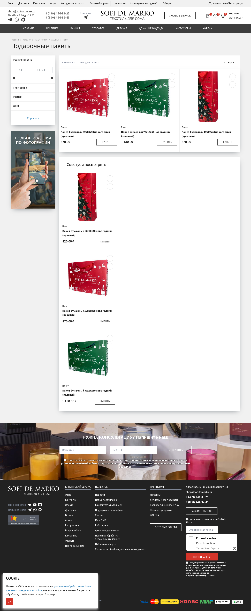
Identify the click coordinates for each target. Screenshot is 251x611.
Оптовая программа (161, 510)
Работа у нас (102, 525)
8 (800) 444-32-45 (57, 17)
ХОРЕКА (154, 515)
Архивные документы (107, 530)
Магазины (155, 494)
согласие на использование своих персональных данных (141, 460)
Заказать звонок (180, 15)
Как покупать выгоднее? (143, 3)
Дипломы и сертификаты (164, 499)
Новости (100, 494)
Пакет (64, 127)
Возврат (70, 515)
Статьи (99, 515)
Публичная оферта (105, 544)
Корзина (234, 13)
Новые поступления (106, 499)
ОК (9, 602)
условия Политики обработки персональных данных (95, 463)
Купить (106, 142)
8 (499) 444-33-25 (57, 13)
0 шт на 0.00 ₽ (236, 17)
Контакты (120, 3)
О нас (11, 3)
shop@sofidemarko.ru (21, 11)
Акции (52, 3)
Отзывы (69, 540)
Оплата (69, 505)
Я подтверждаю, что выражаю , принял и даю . (125, 463)
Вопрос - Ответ (73, 530)
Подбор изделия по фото (109, 510)
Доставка (23, 3)
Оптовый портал (99, 3)
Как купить (39, 3)
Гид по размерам (74, 545)
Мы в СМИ (100, 520)
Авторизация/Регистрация (228, 3)
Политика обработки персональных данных (107, 537)
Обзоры (167, 3)
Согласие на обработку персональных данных (120, 549)
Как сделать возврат (72, 3)
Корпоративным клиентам (164, 505)
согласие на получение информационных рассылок (200, 574)
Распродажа (72, 525)
